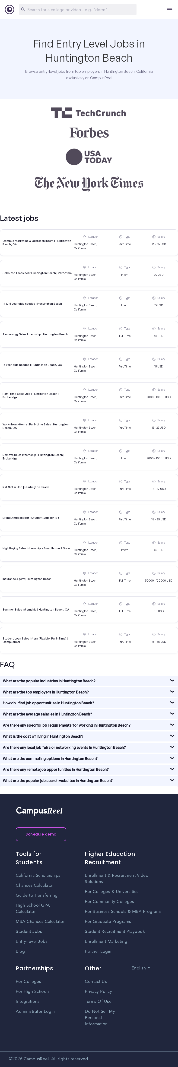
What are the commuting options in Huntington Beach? (50, 758)
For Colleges (28, 982)
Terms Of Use (98, 1002)
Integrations (27, 1002)
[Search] (78, 9)
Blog (20, 952)
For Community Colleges (109, 902)
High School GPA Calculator (33, 908)
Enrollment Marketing (106, 942)
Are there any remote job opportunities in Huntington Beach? (56, 769)
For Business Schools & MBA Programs (123, 912)
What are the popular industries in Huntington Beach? (49, 681)
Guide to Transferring (37, 895)
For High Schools (33, 992)
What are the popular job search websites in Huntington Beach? (58, 780)
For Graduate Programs (108, 922)
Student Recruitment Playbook (115, 932)
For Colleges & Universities (112, 892)
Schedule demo (41, 834)
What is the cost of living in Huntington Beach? (43, 736)
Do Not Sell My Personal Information (100, 1018)
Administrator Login (35, 1012)
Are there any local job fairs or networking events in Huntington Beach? (64, 747)
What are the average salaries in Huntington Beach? (47, 714)
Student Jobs (29, 932)
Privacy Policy (98, 992)
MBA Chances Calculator (40, 922)
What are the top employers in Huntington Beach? (46, 692)
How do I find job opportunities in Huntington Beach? (48, 703)
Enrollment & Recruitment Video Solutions (116, 879)
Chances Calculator (35, 885)
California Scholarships (38, 876)
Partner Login (98, 952)
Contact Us (96, 982)
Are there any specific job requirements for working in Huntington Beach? (66, 725)
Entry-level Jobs (32, 942)
